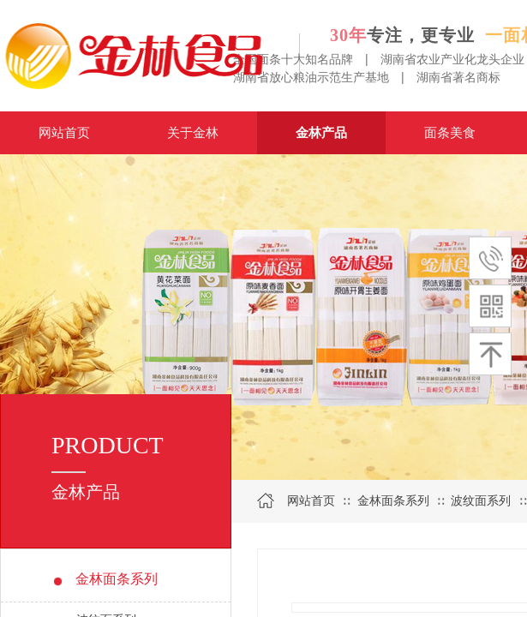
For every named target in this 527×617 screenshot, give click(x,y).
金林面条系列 (393, 500)
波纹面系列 (481, 500)
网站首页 (311, 500)
